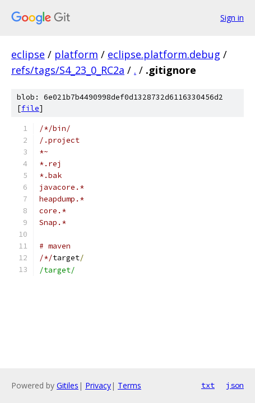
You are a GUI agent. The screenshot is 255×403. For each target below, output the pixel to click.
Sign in (232, 17)
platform (76, 54)
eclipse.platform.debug (164, 54)
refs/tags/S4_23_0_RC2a (67, 70)
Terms (129, 385)
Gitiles (67, 385)
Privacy (98, 385)
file (30, 108)
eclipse (28, 54)
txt (208, 385)
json (235, 385)
